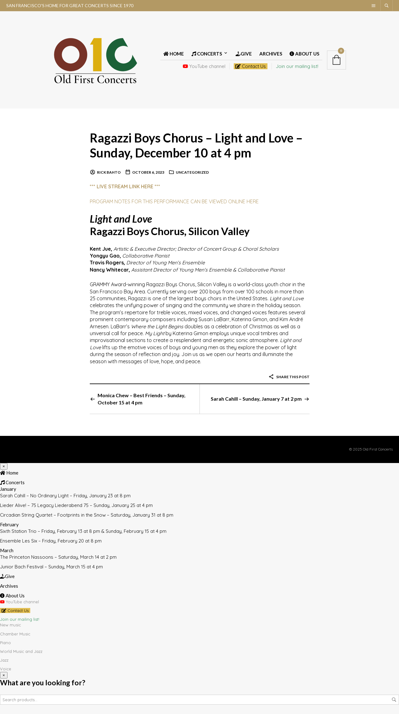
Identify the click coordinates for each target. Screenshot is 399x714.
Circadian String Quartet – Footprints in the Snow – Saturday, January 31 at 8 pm (86, 515)
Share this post (289, 376)
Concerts (206, 53)
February (9, 524)
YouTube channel (204, 66)
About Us (304, 53)
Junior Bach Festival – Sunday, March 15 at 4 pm (51, 567)
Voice (5, 668)
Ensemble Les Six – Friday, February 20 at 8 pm (51, 541)
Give (244, 53)
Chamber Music (15, 633)
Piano (5, 642)
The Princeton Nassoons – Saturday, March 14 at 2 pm (58, 557)
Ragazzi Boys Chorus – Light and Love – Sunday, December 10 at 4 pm (197, 145)
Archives (270, 53)
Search (394, 699)
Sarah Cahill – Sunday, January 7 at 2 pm (256, 399)
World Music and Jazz (21, 651)
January (8, 489)
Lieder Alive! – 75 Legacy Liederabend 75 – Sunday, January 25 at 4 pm (76, 505)
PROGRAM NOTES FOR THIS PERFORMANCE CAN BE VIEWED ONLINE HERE (174, 201)
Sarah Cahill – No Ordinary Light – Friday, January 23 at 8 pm (65, 496)
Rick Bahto (109, 172)
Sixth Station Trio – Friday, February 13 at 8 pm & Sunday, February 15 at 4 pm (83, 531)
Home (173, 53)
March (6, 550)
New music (10, 624)
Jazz (4, 660)
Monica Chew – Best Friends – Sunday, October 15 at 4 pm (141, 398)
